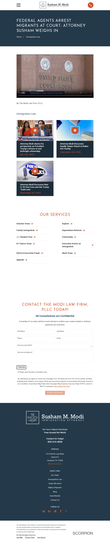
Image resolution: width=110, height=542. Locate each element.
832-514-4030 (55, 442)
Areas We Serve (55, 483)
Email (59, 338)
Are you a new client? (25, 345)
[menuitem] (20, 538)
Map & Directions (55, 464)
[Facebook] (60, 511)
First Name (21, 331)
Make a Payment (55, 487)
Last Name (60, 331)
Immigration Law (55, 479)
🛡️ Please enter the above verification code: (32, 372)
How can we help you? (25, 352)
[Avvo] (55, 511)
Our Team (55, 475)
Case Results (55, 496)
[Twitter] (66, 511)
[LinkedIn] (49, 511)
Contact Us (55, 500)
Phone (20, 338)
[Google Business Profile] (43, 511)
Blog (55, 492)
